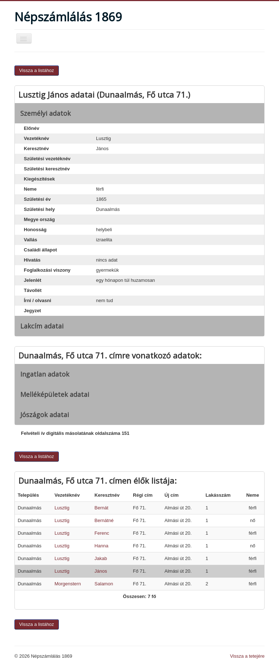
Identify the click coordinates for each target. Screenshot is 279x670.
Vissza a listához (36, 70)
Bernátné (104, 520)
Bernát (101, 507)
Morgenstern (68, 583)
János (101, 571)
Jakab (101, 558)
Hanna (101, 545)
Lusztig (62, 507)
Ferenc (102, 533)
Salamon (104, 583)
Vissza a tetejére (247, 656)
